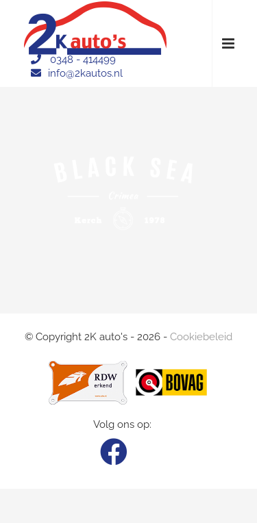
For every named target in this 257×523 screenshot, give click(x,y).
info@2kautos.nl (85, 73)
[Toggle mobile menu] (229, 43)
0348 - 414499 (83, 59)
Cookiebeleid (201, 337)
